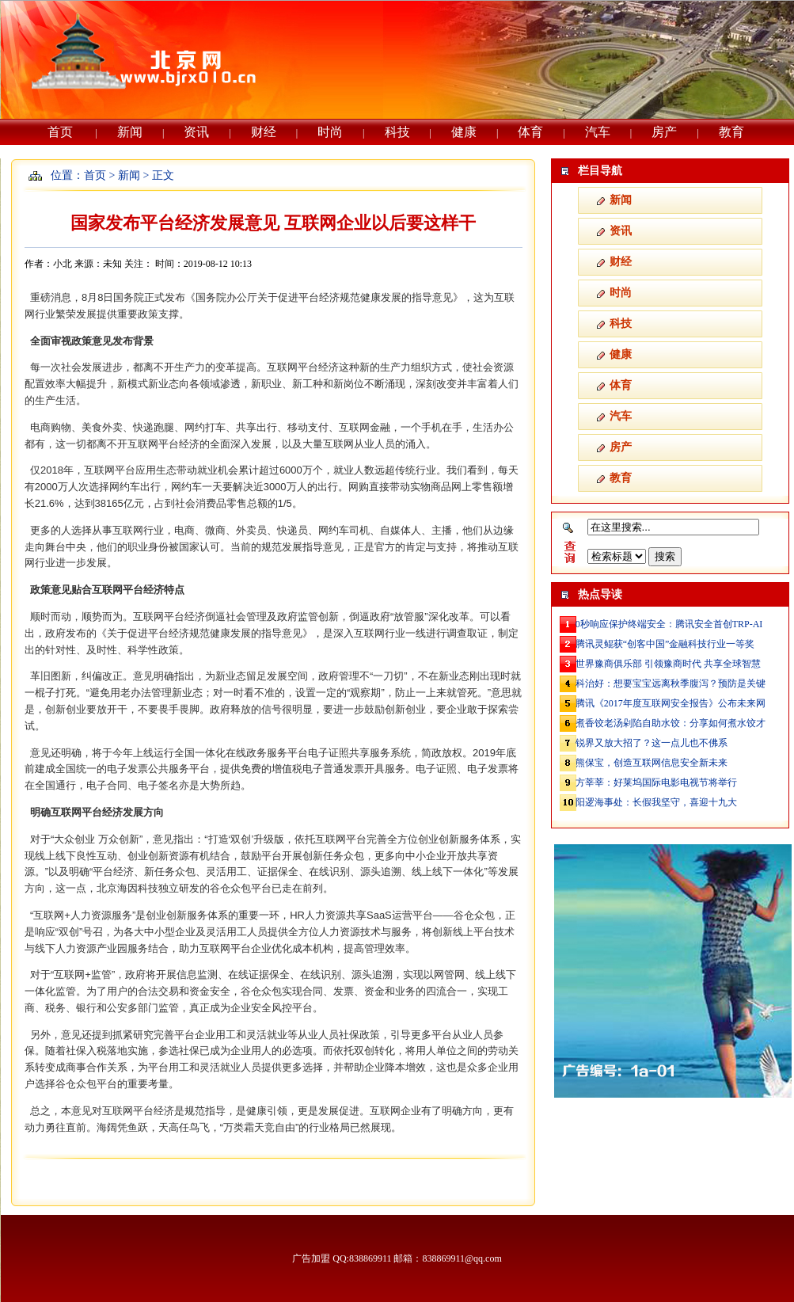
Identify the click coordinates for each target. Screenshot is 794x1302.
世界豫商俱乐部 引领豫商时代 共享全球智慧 (668, 663)
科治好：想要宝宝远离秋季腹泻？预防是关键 (671, 683)
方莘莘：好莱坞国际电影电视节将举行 (656, 782)
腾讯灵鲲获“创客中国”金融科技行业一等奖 (665, 643)
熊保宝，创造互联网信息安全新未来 (652, 762)
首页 (60, 132)
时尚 (330, 132)
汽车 (597, 132)
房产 (664, 132)
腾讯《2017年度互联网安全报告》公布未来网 (671, 703)
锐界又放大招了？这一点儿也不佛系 (652, 742)
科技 (397, 132)
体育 (530, 132)
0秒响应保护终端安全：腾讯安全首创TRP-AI (669, 624)
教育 (731, 132)
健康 (464, 132)
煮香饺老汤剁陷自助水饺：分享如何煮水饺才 (671, 723)
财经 (263, 132)
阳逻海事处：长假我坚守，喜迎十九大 (656, 802)
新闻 (129, 132)
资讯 (196, 132)
